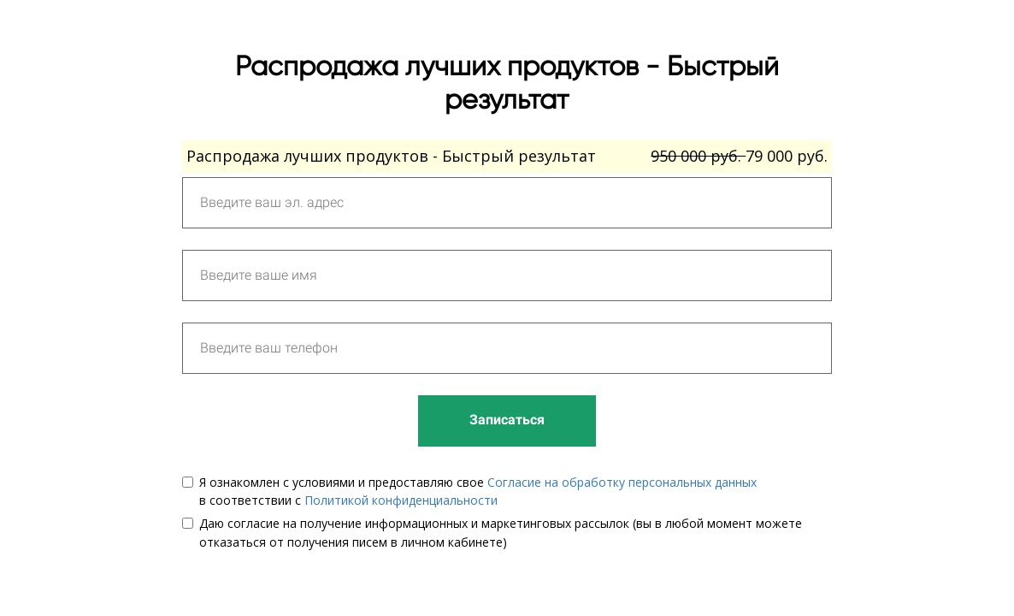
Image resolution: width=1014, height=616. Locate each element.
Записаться (507, 420)
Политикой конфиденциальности (401, 500)
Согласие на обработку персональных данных (622, 482)
